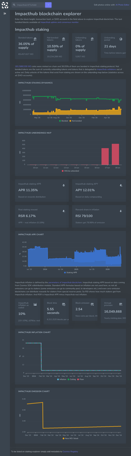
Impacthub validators (106, 69)
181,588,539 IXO (23, 66)
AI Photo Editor (122, 4)
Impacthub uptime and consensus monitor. (60, 22)
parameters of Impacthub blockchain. (65, 282)
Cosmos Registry (74, 451)
